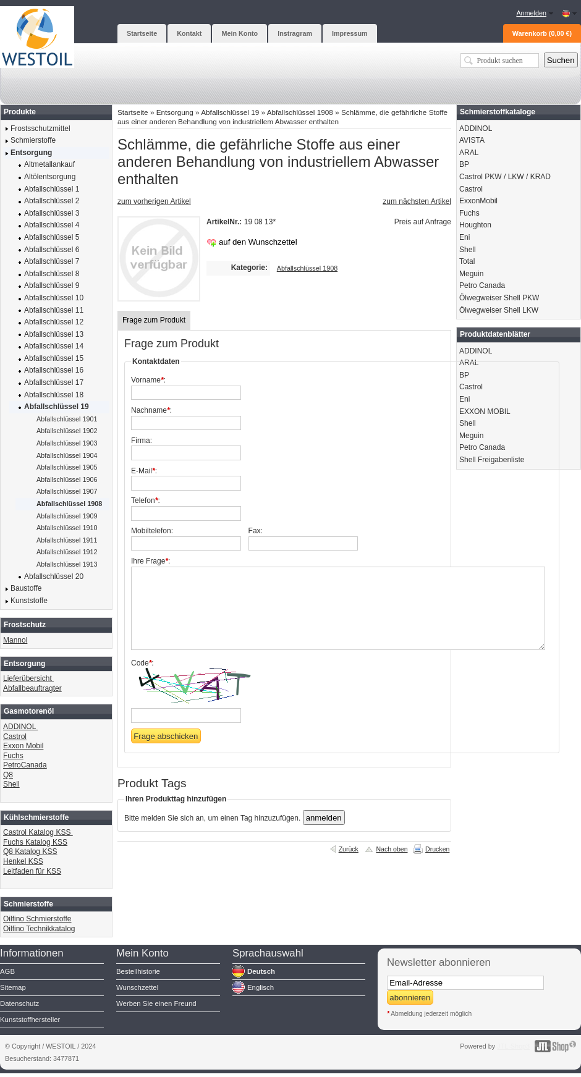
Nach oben (391, 849)
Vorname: (148, 380)
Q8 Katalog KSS (30, 851)
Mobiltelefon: (152, 530)
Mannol (15, 640)
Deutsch (261, 971)
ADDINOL (20, 726)
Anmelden (531, 13)
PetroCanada (25, 765)
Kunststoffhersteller (30, 1019)
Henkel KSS (23, 861)
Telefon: (145, 500)
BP (464, 164)
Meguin (471, 273)
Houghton (475, 225)
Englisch (260, 987)
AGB (7, 971)
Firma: (141, 440)
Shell (11, 784)
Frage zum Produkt (153, 320)
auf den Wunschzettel (258, 242)
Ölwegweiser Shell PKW (499, 298)
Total (467, 261)
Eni (464, 237)
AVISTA (472, 140)
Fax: (255, 530)
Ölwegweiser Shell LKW (498, 310)
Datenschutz (19, 1003)
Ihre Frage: (150, 561)
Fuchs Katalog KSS (35, 842)
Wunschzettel (137, 987)
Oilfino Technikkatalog (39, 928)
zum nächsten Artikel (417, 201)
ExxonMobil (478, 200)
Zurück (348, 849)
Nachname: (151, 410)
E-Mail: (144, 471)
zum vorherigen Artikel (154, 201)
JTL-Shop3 (513, 1046)
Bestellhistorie (138, 971)
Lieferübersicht (28, 678)
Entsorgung (174, 112)
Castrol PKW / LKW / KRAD (505, 176)
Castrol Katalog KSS (38, 832)
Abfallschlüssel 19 (230, 112)
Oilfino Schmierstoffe (37, 918)
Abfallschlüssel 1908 (300, 112)
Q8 (8, 775)
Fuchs (13, 755)
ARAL (468, 152)
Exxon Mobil (23, 745)
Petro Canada (482, 285)
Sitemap (13, 987)
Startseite (132, 112)
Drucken (437, 849)
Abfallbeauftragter (32, 688)
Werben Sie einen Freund (156, 1003)
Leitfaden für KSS (32, 871)
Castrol (15, 736)
